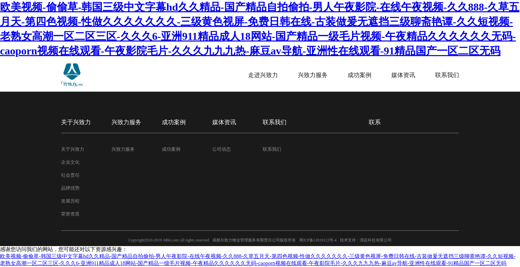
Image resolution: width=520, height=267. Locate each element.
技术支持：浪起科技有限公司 (366, 240)
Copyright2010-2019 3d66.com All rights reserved (168, 240)
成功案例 (359, 75)
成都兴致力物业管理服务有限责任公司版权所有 (254, 240)
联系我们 (447, 75)
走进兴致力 (263, 75)
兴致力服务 (313, 75)
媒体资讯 (403, 75)
